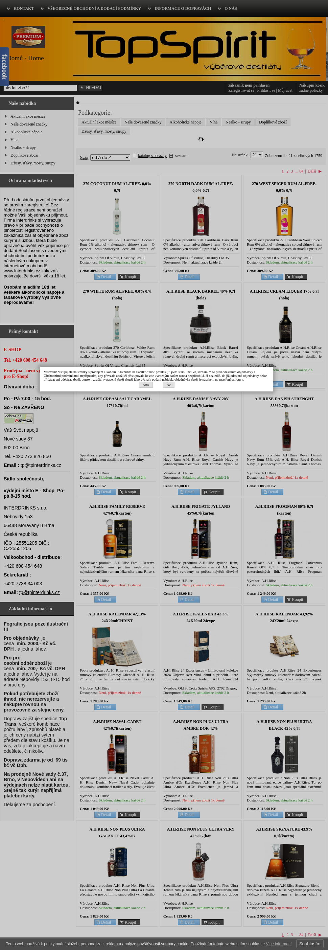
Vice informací (278, 944)
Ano (153, 480)
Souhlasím (310, 943)
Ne (176, 480)
